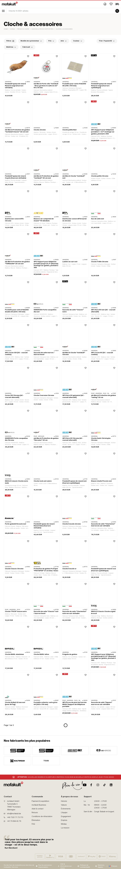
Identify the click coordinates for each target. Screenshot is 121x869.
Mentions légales (101, 866)
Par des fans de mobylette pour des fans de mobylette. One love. (19, 866)
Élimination (36, 820)
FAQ (33, 824)
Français (114, 866)
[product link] (17, 75)
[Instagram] (97, 785)
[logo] (10, 3)
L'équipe (64, 812)
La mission (65, 828)
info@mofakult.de (14, 813)
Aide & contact (37, 809)
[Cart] (117, 4)
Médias (64, 824)
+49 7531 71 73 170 (15, 817)
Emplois (64, 820)
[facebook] (91, 785)
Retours (35, 812)
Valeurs (64, 805)
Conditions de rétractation (42, 816)
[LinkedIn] (111, 785)
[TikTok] (104, 785)
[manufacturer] (17, 750)
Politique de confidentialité (85, 866)
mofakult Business (39, 805)
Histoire (64, 801)
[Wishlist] (111, 4)
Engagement (66, 816)
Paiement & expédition (40, 801)
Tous (46, 761)
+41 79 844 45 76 (14, 821)
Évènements (66, 809)
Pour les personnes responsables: (45, 866)
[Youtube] (84, 785)
